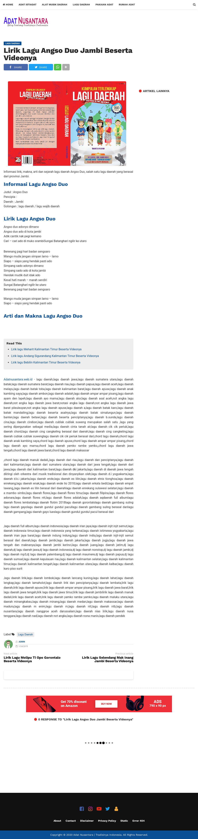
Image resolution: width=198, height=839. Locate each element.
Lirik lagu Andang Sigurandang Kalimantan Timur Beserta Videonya (55, 356)
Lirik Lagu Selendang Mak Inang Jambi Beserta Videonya (107, 659)
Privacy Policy (107, 820)
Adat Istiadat (27, 4)
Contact (71, 820)
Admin (22, 642)
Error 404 (138, 820)
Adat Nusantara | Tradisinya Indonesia (97, 834)
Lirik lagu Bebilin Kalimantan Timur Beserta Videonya (45, 362)
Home (8, 4)
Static (124, 820)
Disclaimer (87, 820)
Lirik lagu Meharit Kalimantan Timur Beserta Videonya (46, 349)
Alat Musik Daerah (54, 4)
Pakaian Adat (104, 4)
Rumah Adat (127, 4)
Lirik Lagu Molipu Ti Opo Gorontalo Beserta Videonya (32, 659)
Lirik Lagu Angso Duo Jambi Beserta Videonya (68, 54)
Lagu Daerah (81, 4)
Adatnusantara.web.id (18, 379)
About (57, 820)
